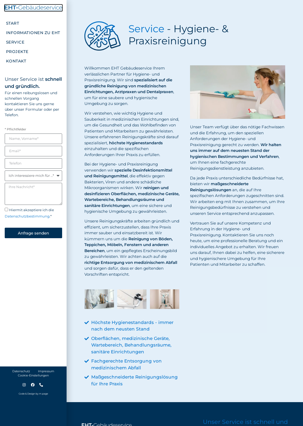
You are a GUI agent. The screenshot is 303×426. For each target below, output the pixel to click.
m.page (43, 393)
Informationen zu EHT (33, 32)
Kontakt (16, 60)
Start (12, 23)
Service (15, 42)
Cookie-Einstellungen (33, 375)
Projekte (17, 51)
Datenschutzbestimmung (27, 216)
